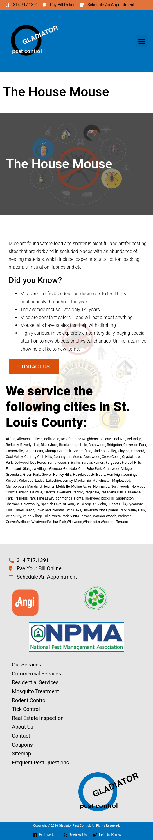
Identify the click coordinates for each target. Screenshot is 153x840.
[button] (141, 41)
